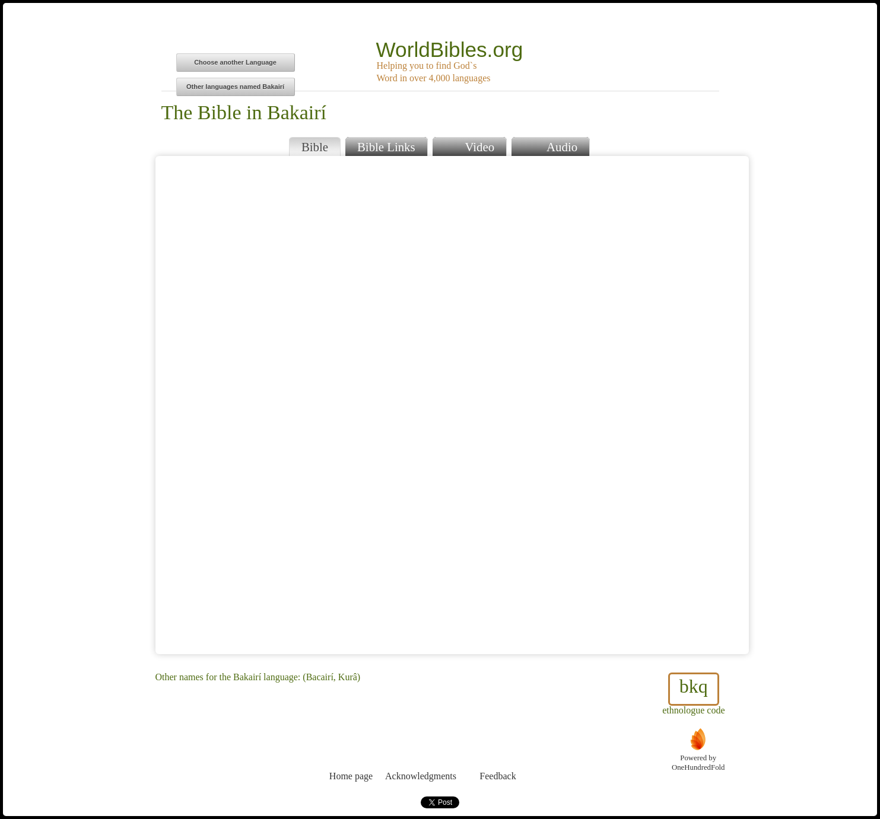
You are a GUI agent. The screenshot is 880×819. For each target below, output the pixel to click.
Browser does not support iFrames (452, 405)
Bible (314, 147)
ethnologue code (693, 694)
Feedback (498, 754)
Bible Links (386, 147)
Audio (550, 145)
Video (469, 145)
